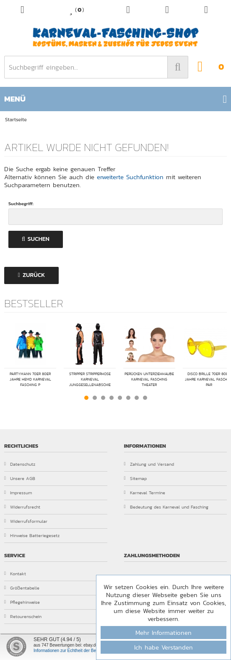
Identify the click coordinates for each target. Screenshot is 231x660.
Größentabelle (21, 587)
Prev (11, 397)
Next (220, 397)
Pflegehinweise (22, 602)
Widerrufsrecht (22, 506)
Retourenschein (23, 616)
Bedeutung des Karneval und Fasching (166, 506)
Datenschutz (19, 464)
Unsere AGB (19, 478)
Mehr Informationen (163, 632)
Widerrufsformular (25, 521)
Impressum (18, 492)
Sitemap (135, 478)
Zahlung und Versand (149, 464)
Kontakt (15, 573)
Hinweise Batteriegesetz (32, 535)
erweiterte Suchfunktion (130, 176)
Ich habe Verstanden (163, 647)
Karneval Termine (144, 492)
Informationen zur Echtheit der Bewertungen (75, 650)
